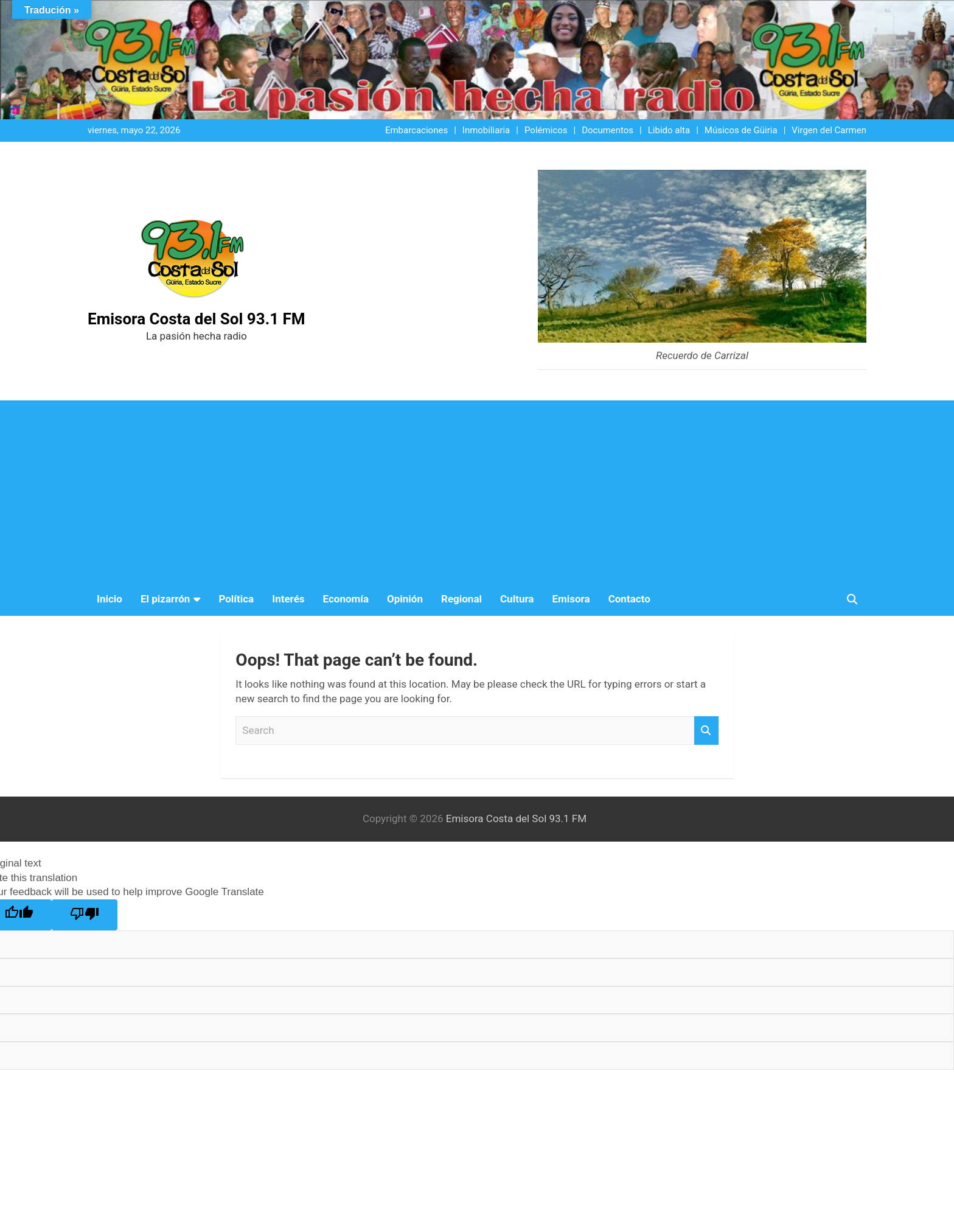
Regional (461, 599)
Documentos (607, 130)
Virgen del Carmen (829, 130)
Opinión (405, 599)
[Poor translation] (84, 914)
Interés (288, 599)
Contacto (629, 599)
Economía (346, 599)
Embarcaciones (416, 130)
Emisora (571, 599)
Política (236, 599)
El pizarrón (165, 599)
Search (706, 730)
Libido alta (669, 130)
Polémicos (545, 130)
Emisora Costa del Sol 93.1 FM (196, 319)
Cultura (517, 599)
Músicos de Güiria (741, 130)
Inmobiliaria (486, 130)
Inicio (109, 599)
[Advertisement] (477, 491)
